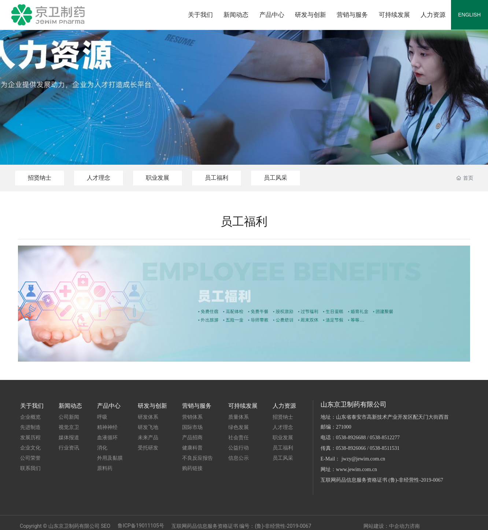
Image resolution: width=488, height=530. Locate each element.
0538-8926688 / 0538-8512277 (368, 437)
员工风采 (275, 178)
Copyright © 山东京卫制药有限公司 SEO (65, 526)
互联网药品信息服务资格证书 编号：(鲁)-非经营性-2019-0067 (241, 526)
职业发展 (157, 178)
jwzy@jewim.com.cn (363, 459)
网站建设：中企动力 (386, 526)
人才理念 (98, 178)
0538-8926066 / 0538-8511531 (368, 448)
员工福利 (216, 178)
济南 (415, 526)
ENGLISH (469, 15)
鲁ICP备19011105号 (141, 526)
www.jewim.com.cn (356, 469)
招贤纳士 (39, 178)
